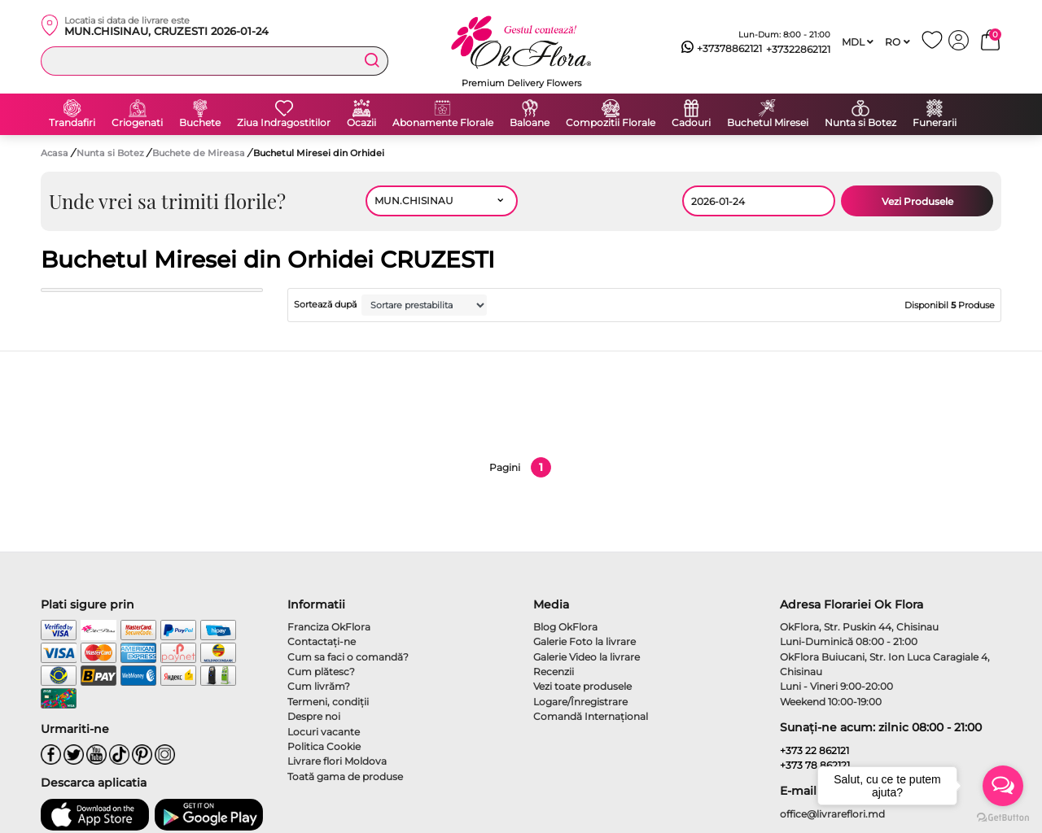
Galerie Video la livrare (586, 657)
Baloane (529, 123)
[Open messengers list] (1003, 785)
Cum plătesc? (321, 671)
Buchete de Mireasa (199, 153)
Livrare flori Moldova (337, 761)
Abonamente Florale (442, 123)
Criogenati (137, 123)
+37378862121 (721, 49)
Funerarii (935, 123)
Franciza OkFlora (328, 627)
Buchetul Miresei (767, 123)
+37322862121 (798, 49)
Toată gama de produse (345, 776)
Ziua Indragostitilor (284, 123)
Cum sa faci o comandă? (348, 657)
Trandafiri (72, 123)
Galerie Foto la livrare (584, 641)
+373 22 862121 (814, 750)
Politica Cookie (324, 746)
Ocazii (361, 123)
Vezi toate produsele (582, 686)
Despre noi (313, 716)
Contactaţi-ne (321, 641)
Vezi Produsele (917, 201)
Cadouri (691, 123)
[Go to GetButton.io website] (1003, 817)
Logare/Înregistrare (580, 702)
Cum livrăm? (318, 686)
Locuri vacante (323, 732)
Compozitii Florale (610, 123)
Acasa (54, 153)
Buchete (200, 123)
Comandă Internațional (590, 716)
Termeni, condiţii (328, 702)
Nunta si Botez (860, 123)
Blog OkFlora (565, 627)
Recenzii (553, 671)
